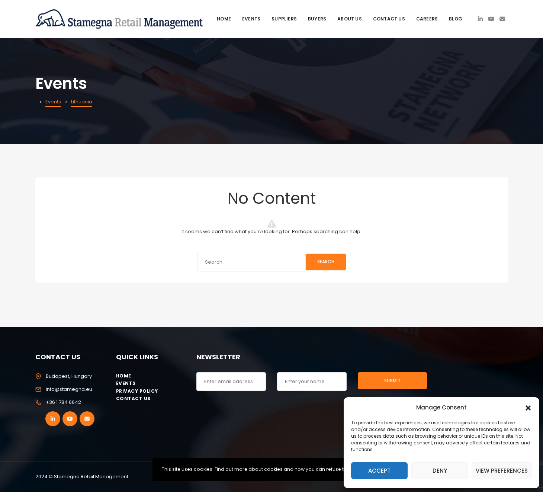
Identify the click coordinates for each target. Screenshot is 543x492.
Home (224, 19)
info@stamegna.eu (69, 389)
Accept (379, 471)
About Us (349, 19)
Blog (455, 19)
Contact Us (389, 19)
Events (251, 19)
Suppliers (284, 19)
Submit (392, 380)
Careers (427, 19)
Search (325, 261)
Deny (440, 471)
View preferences (502, 471)
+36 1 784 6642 (63, 402)
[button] (528, 407)
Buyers (317, 19)
